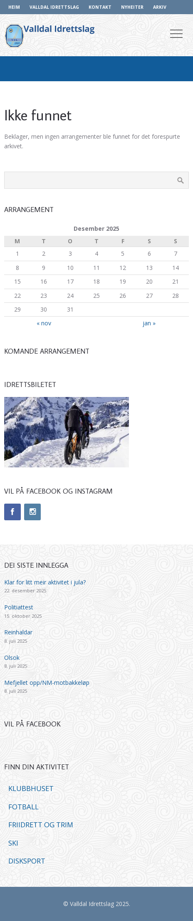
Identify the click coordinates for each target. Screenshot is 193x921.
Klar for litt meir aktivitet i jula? (45, 582)
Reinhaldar (18, 632)
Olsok (12, 657)
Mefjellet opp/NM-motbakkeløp (46, 682)
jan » (149, 323)
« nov (44, 323)
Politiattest (18, 607)
